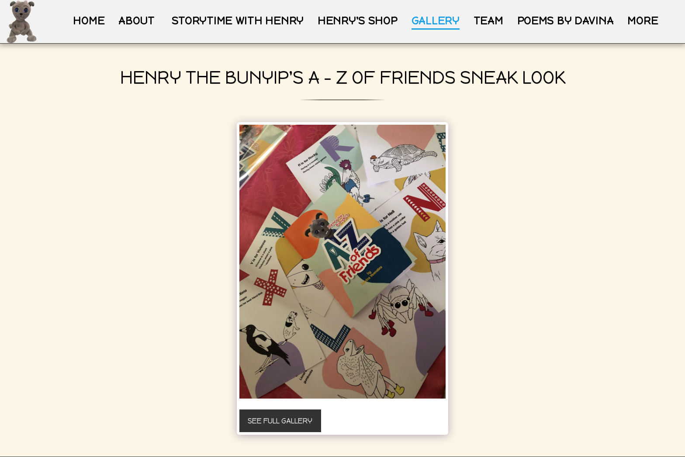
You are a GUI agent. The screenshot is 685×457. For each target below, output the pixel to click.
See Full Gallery (280, 420)
